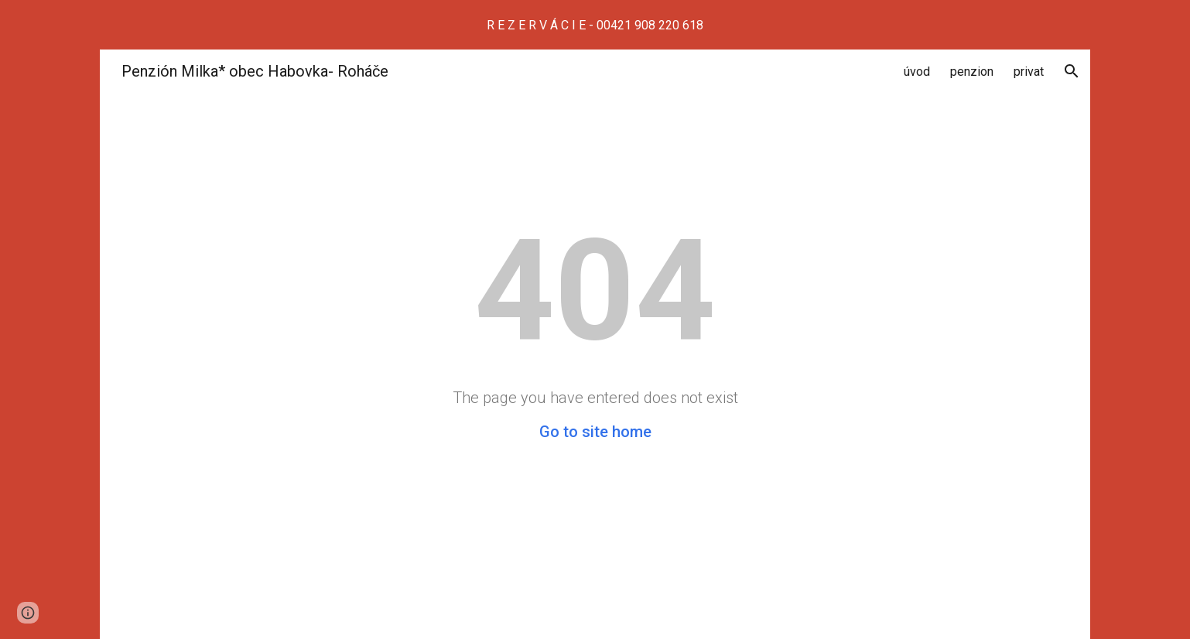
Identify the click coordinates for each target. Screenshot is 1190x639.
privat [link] (1029, 71)
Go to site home (595, 431)
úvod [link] (917, 71)
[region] (595, 25)
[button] (1071, 71)
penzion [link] (971, 71)
